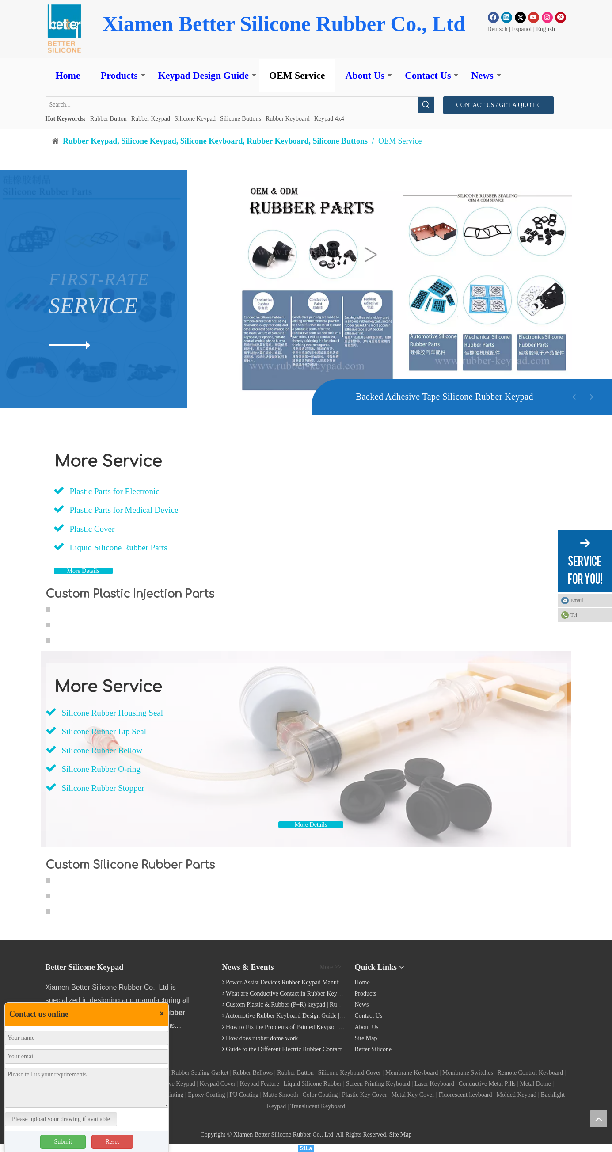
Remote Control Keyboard (530, 1072)
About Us (364, 75)
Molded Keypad (516, 1094)
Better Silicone (373, 1049)
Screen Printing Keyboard (378, 1083)
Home (68, 75)
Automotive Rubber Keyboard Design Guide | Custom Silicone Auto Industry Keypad (331, 1015)
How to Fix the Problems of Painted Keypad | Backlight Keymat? (307, 1027)
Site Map (366, 1038)
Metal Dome (535, 1083)
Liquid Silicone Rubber (313, 1083)
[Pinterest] (560, 17)
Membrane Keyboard (411, 1072)
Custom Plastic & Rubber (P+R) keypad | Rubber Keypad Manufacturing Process (326, 1004)
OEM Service (297, 75)
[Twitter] (520, 17)
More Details (83, 571)
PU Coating (243, 1094)
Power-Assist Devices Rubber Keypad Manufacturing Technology (308, 982)
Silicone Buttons (240, 118)
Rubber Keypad (150, 118)
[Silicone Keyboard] (514, 970)
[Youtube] (533, 17)
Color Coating (320, 1094)
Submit (63, 1141)
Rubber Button (108, 118)
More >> (330, 967)
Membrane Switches (467, 1072)
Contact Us (428, 75)
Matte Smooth (280, 1094)
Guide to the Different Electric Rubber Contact (284, 1049)
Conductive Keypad (170, 1083)
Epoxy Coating (206, 1094)
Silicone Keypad (195, 118)
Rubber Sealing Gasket (199, 1072)
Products (119, 75)
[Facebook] (493, 17)
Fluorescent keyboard (465, 1094)
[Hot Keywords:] (426, 105)
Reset (112, 1141)
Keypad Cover (218, 1083)
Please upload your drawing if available (61, 1119)
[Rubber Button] (64, 28)
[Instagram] (547, 17)
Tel (573, 615)
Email (576, 600)
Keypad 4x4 (329, 118)
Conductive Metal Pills (487, 1083)
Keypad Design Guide (203, 75)
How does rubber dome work (262, 1038)
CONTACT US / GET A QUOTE (498, 105)
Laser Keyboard (434, 1083)
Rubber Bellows (253, 1072)
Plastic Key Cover (364, 1094)
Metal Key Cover (413, 1094)
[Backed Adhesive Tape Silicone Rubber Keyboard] (376, 441)
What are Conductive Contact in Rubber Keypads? (288, 993)
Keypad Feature (259, 1083)
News (482, 75)
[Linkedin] (506, 17)
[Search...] (232, 105)
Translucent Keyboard (317, 1106)
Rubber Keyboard (288, 118)
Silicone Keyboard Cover (349, 1072)
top (598, 1118)
